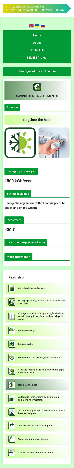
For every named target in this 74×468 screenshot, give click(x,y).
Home (37, 35)
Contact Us (37, 50)
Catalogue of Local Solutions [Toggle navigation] (37, 71)
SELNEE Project (37, 57)
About (37, 42)
